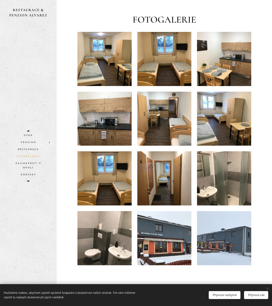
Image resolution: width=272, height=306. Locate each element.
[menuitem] (28, 135)
